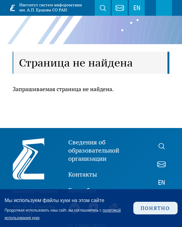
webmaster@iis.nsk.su (120, 8)
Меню (164, 8)
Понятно (155, 208)
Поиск (103, 8)
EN (136, 8)
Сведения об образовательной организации (93, 150)
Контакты (82, 174)
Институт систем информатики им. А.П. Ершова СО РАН (50, 7)
